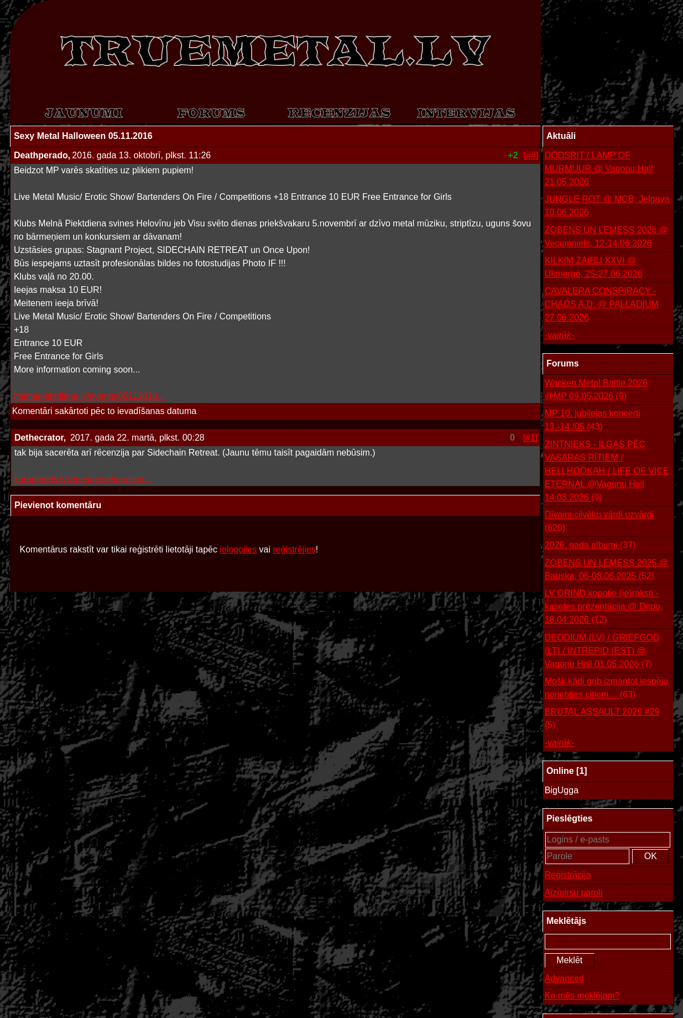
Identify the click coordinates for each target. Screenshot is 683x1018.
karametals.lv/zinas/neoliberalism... (83, 479)
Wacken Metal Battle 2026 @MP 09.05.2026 (596, 390)
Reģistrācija (568, 875)
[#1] (530, 437)
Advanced (564, 978)
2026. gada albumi (590, 545)
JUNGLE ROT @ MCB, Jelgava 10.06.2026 (607, 205)
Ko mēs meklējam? (582, 995)
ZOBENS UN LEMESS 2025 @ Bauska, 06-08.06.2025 (606, 570)
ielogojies (238, 549)
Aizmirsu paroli (574, 892)
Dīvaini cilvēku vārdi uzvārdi (599, 522)
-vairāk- (559, 335)
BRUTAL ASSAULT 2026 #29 (602, 719)
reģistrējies (294, 549)
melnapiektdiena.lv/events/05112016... (89, 396)
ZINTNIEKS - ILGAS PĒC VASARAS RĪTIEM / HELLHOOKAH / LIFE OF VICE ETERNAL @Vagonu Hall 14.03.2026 (607, 472)
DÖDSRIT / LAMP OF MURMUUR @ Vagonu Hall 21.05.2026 (599, 169)
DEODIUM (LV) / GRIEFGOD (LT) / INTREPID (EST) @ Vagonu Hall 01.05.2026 (602, 652)
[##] (531, 155)
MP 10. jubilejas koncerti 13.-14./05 (592, 421)
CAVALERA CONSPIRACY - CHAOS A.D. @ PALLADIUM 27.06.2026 (602, 304)
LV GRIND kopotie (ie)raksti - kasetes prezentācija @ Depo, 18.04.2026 (604, 607)
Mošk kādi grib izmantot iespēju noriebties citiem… (606, 688)
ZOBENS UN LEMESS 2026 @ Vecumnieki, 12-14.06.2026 (606, 236)
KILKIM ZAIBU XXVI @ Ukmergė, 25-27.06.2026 (594, 267)
